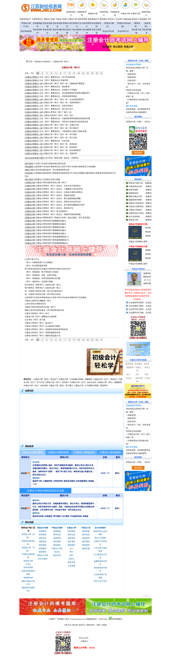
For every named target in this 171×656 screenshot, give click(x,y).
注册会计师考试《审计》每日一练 (57, 112)
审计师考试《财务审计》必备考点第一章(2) (43, 285)
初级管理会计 (25, 19)
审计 (71, 552)
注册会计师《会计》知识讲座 (36, 386)
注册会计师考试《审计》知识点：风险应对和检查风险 (58, 214)
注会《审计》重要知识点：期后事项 (54, 87)
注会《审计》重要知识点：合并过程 (54, 141)
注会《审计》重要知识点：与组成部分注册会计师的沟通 (63, 131)
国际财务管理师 (135, 200)
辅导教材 (42, 552)
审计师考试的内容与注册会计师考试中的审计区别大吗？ (48, 269)
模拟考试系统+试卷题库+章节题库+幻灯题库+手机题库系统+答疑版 (60, 516)
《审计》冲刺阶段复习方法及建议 (39, 262)
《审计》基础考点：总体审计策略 (39, 282)
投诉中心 (82, 625)
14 (97, 73)
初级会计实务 (42, 555)
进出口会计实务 (100, 581)
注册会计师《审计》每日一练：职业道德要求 (62, 150)
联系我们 (61, 619)
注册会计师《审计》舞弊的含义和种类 (41, 317)
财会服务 (143, 19)
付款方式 (67, 625)
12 (88, 73)
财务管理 (57, 555)
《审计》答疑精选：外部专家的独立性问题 (42, 278)
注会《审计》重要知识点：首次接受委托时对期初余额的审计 (65, 93)
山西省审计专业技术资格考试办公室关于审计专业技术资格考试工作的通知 (65, 167)
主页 (149, 19)
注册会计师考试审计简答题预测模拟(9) (52, 243)
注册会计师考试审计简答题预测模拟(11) (52, 237)
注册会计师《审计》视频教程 (109, 382)
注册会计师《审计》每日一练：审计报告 (60, 134)
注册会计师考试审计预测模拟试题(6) (51, 230)
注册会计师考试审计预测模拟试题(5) (51, 234)
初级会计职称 (49, 19)
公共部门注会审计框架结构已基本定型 (50, 164)
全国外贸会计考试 (136, 213)
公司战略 (71, 566)
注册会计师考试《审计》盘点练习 (39, 323)
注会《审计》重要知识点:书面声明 (54, 80)
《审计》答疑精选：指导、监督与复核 (41, 275)
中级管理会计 (37, 19)
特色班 (24, 473)
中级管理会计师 (135, 186)
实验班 (148, 236)
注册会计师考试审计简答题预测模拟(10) (52, 240)
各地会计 (135, 19)
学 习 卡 (147, 280)
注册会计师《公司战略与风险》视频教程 (75, 379)
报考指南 (42, 535)
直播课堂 (42, 531)
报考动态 (42, 538)
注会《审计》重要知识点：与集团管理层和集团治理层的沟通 (65, 118)
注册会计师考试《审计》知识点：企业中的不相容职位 (58, 186)
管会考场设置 (26, 31)
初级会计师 (93, 14)
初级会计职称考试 (136, 203)
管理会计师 (133, 220)
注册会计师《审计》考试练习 (57, 382)
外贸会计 (111, 19)
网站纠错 (90, 625)
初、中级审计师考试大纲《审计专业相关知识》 (44, 291)
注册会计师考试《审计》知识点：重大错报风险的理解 (58, 198)
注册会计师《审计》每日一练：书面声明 (60, 154)
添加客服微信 (117, 619)
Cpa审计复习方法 (32, 259)
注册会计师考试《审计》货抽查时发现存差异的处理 (46, 329)
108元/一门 (104, 508)
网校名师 (147, 277)
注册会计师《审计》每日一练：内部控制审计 (62, 103)
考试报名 (138, 364)
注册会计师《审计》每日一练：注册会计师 (61, 125)
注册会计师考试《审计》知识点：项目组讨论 (54, 208)
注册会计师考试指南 (138, 360)
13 (92, 73)
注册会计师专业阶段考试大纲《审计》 (52, 183)
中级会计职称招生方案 (138, 247)
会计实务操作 (100, 528)
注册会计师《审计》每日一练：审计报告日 (61, 128)
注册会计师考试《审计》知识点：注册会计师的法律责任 (59, 192)
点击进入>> (150, 303)
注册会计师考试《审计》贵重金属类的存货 (42, 333)
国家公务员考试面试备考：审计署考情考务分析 (49, 170)
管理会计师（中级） (134, 122)
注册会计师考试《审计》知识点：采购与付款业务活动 (58, 202)
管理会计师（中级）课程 (138, 61)
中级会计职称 (61, 19)
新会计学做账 (100, 538)
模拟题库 (42, 548)
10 (79, 73)
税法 (71, 555)
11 (83, 73)
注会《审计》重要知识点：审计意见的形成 (57, 77)
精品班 (148, 232)
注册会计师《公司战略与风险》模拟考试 (91, 386)
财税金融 (127, 19)
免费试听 (149, 183)
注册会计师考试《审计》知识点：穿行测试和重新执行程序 (60, 205)
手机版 (104, 625)
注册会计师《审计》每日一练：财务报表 (60, 147)
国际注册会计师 (135, 196)
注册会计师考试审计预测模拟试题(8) (51, 224)
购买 (118, 473)
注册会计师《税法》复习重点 (61, 386)
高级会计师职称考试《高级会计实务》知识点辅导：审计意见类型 (63, 218)
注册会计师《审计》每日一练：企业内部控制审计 (63, 99)
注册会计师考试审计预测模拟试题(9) (51, 221)
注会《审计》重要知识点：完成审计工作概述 (58, 90)
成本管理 (139, 378)
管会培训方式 (123, 31)
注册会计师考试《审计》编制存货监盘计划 (42, 336)
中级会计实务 (57, 548)
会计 (71, 548)
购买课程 (138, 117)
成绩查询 (42, 542)
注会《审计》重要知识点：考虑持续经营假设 (58, 96)
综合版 (24, 508)
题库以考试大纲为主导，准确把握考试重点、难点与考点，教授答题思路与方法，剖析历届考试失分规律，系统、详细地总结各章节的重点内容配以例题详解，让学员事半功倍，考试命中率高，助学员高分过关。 (63, 507)
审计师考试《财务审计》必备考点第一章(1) (43, 288)
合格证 (138, 367)
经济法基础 (42, 559)
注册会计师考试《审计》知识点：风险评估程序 (55, 195)
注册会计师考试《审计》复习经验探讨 (52, 211)
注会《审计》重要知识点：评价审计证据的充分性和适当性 (64, 122)
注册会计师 (135, 14)
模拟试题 (86, 548)
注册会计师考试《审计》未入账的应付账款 (42, 326)
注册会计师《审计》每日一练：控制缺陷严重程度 (63, 84)
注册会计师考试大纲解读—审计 (38, 301)
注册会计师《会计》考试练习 (105, 379)
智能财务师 (28, 578)
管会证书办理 (108, 31)
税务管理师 (82, 19)
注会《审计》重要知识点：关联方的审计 (56, 106)
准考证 (146, 364)
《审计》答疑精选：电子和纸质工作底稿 (41, 272)
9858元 (147, 122)
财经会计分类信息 (42, 62)
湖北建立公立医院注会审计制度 (47, 179)
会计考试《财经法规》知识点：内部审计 (62, 158)
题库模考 (103, 19)
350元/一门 (104, 473)
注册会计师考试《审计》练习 (37, 313)
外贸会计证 (86, 528)
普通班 (148, 250)
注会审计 (119, 19)
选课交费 (147, 283)
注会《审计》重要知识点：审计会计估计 (56, 109)
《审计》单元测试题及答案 (36, 266)
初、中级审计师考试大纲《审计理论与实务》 (43, 294)
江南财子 (52, 619)
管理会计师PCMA (136, 183)
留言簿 (75, 625)
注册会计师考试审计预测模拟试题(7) (51, 227)
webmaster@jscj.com (77, 619)
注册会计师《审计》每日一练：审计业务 (60, 138)
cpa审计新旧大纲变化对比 (35, 304)
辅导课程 (42, 545)
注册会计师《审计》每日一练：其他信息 (60, 144)
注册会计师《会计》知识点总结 (83, 382)
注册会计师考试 (135, 210)
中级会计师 (125, 14)
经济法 (57, 552)
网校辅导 (138, 179)
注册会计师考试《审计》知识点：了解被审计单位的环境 (59, 189)
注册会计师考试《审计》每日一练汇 (58, 115)
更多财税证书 (93, 19)
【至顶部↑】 (146, 596)
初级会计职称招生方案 (138, 224)
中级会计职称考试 (136, 207)
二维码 (97, 625)
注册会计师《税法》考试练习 (45, 379)
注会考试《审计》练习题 (35, 320)
